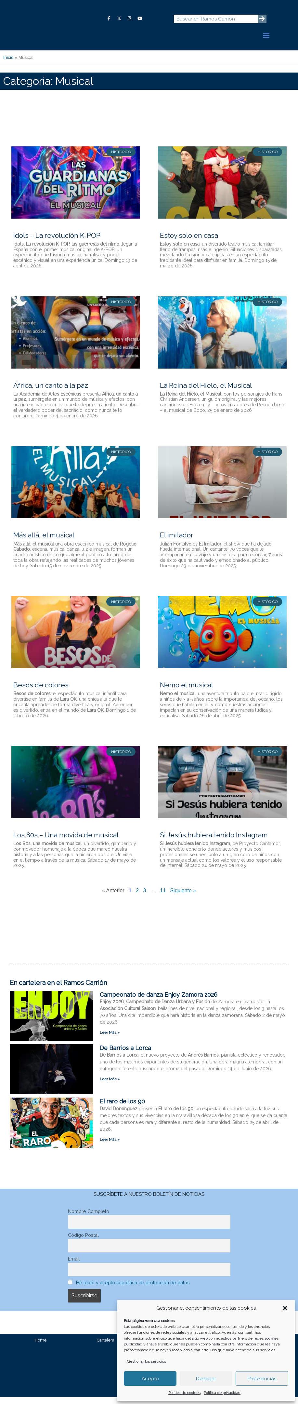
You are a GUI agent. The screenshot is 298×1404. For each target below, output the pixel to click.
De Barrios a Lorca (125, 1054)
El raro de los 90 (122, 1108)
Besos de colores (41, 692)
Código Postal (83, 1241)
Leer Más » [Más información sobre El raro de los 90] (110, 1146)
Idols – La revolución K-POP (56, 242)
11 (163, 897)
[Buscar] (262, 22)
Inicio (8, 64)
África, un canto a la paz (50, 392)
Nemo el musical (186, 692)
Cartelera (105, 1346)
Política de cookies (184, 1392)
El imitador (176, 542)
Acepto (150, 1379)
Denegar (206, 1379)
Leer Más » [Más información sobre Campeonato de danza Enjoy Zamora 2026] (110, 1039)
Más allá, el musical (43, 542)
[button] (285, 1308)
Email (74, 1265)
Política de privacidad (222, 1392)
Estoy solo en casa (189, 242)
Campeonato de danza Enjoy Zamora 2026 (158, 1001)
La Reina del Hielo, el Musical (206, 392)
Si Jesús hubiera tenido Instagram (214, 842)
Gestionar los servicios (146, 1361)
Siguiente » (183, 897)
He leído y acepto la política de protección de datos (133, 1289)
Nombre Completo (88, 1218)
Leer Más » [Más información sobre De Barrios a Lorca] (110, 1086)
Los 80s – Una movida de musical (66, 842)
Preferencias (262, 1379)
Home (40, 1346)
